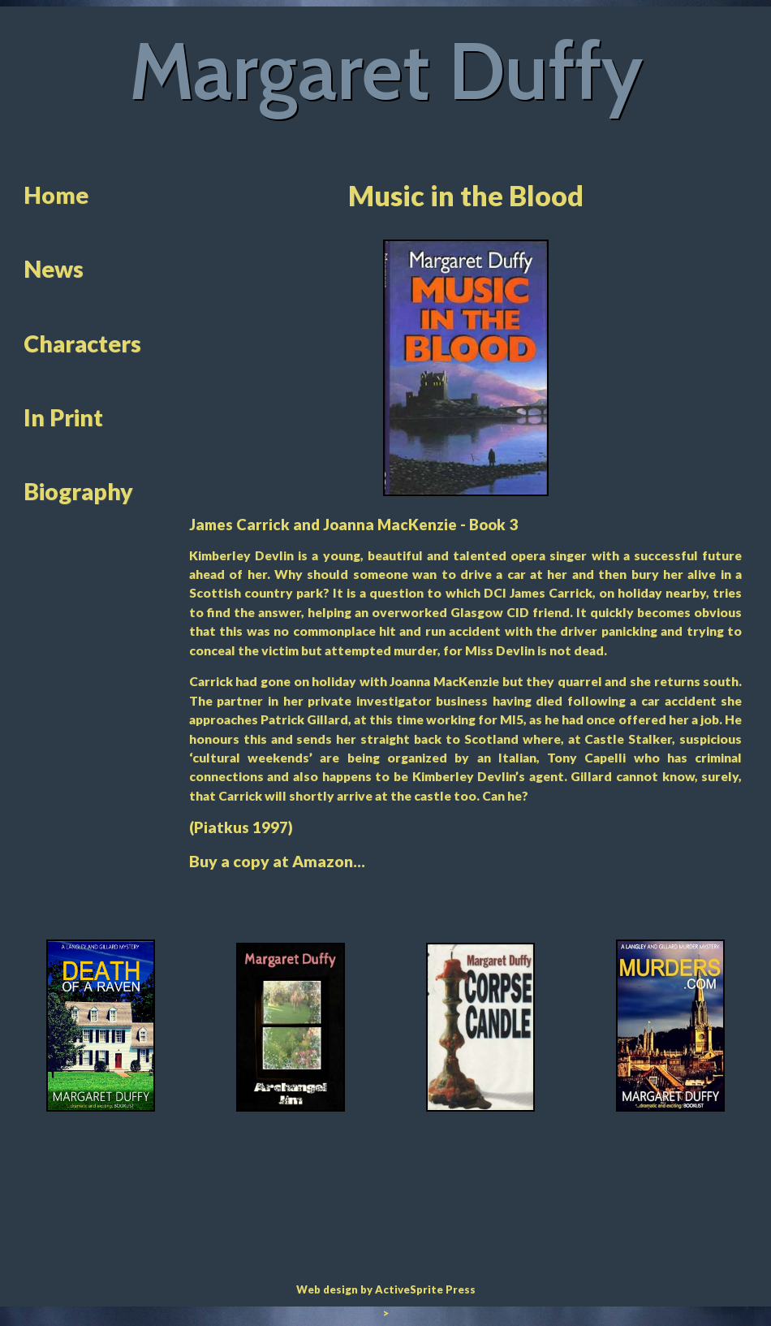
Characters (82, 343)
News (54, 269)
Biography (78, 491)
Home (56, 195)
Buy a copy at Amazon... (277, 861)
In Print (63, 417)
